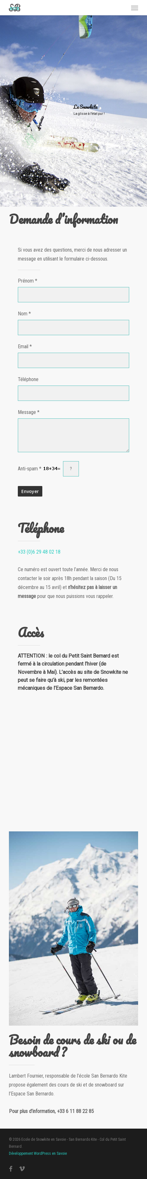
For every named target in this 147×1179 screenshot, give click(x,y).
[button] (134, 7)
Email (23, 346)
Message (27, 412)
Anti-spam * (39, 469)
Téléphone (28, 379)
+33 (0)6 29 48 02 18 (39, 552)
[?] (71, 468)
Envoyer (30, 491)
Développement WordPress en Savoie (38, 1153)
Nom (22, 314)
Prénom (26, 281)
